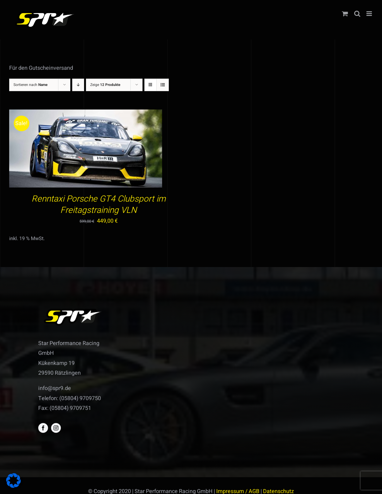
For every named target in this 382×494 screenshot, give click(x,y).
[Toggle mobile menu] (369, 13)
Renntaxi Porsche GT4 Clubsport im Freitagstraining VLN (99, 205)
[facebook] (43, 428)
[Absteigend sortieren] (78, 85)
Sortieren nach (30, 84)
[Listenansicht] (163, 85)
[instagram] (56, 428)
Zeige (105, 84)
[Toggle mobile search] (357, 13)
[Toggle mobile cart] (345, 13)
